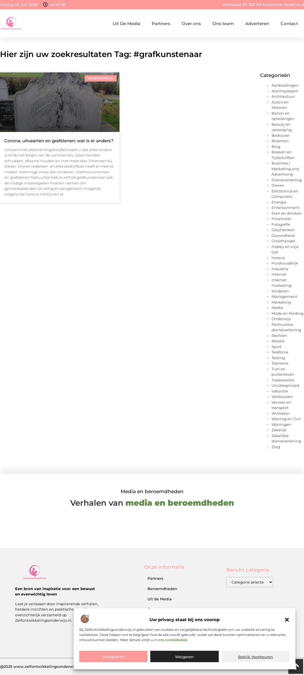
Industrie (279, 269)
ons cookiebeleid (172, 640)
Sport (276, 346)
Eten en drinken (286, 213)
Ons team (223, 23)
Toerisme (279, 363)
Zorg (275, 446)
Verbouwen (282, 396)
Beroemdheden (162, 588)
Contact (289, 23)
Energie (278, 202)
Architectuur (283, 96)
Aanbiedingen (285, 85)
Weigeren (184, 656)
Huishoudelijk (284, 263)
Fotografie (280, 224)
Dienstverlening (286, 180)
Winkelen (280, 413)
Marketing (281, 302)
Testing (278, 357)
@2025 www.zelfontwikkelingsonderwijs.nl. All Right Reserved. (60, 666)
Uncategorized (285, 385)
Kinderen (280, 291)
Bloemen (280, 141)
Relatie (278, 341)
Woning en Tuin (286, 418)
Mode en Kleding (287, 313)
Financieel (281, 218)
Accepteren (113, 656)
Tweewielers (282, 380)
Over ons (191, 23)
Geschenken (283, 229)
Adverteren (257, 23)
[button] (287, 620)
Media (277, 307)
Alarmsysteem (284, 91)
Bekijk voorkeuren (255, 656)
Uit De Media (126, 23)
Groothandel (283, 241)
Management (284, 296)
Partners (161, 23)
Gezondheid (283, 235)
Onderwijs (281, 318)
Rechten (279, 335)
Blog (275, 146)
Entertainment (285, 207)
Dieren (277, 185)
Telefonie (279, 352)
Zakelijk (278, 430)
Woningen (281, 424)
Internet (279, 274)
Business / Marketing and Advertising (285, 168)
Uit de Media (159, 599)
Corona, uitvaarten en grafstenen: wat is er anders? (59, 140)
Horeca (278, 257)
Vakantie (279, 391)
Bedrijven (280, 135)
